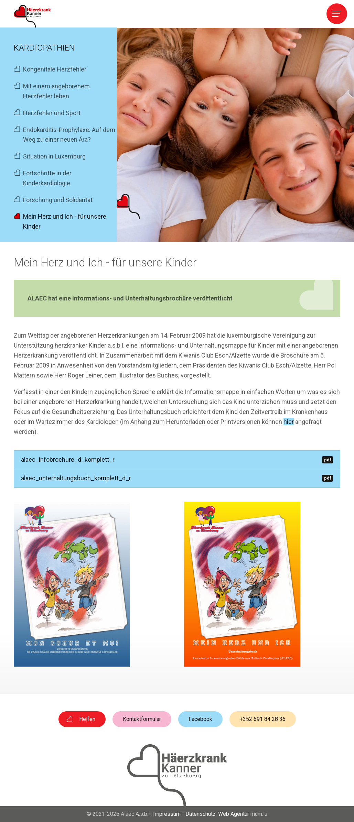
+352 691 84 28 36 (263, 719)
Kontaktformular (142, 719)
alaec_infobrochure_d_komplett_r (177, 459)
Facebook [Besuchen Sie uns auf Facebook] (200, 719)
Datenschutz (200, 814)
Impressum (167, 814)
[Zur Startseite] (32, 16)
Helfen (87, 719)
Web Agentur (233, 814)
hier (288, 421)
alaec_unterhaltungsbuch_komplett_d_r (177, 478)
